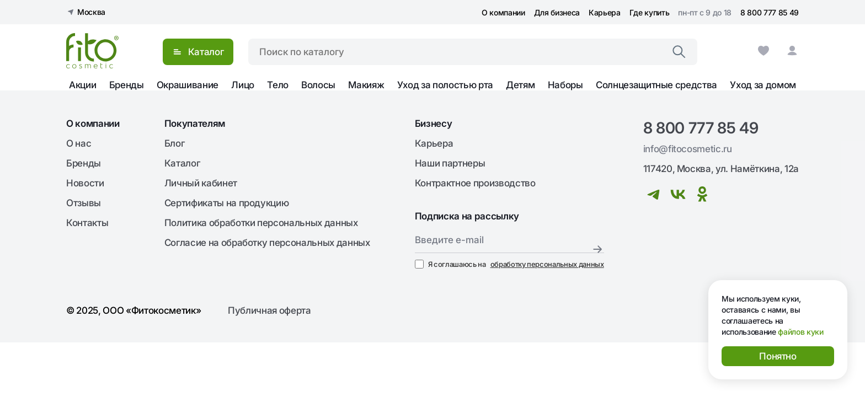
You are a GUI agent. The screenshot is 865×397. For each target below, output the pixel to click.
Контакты (87, 222)
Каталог (182, 163)
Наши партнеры (450, 163)
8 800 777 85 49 (769, 12)
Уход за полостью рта (445, 84)
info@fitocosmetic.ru (687, 148)
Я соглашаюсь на (509, 264)
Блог (174, 143)
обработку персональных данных (547, 264)
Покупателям (194, 123)
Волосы (318, 84)
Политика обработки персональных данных (261, 222)
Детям (520, 84)
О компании (503, 12)
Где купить (649, 12)
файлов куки (800, 331)
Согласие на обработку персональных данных (267, 242)
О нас (78, 143)
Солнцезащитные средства (656, 84)
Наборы (565, 84)
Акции (82, 84)
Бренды (126, 84)
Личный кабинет (200, 183)
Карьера (605, 12)
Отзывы (83, 202)
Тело (278, 84)
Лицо (242, 84)
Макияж (366, 84)
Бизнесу (433, 123)
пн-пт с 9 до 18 (704, 12)
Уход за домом (763, 84)
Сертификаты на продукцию (226, 202)
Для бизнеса (557, 12)
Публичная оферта (269, 310)
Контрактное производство (475, 183)
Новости (85, 183)
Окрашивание (187, 84)
